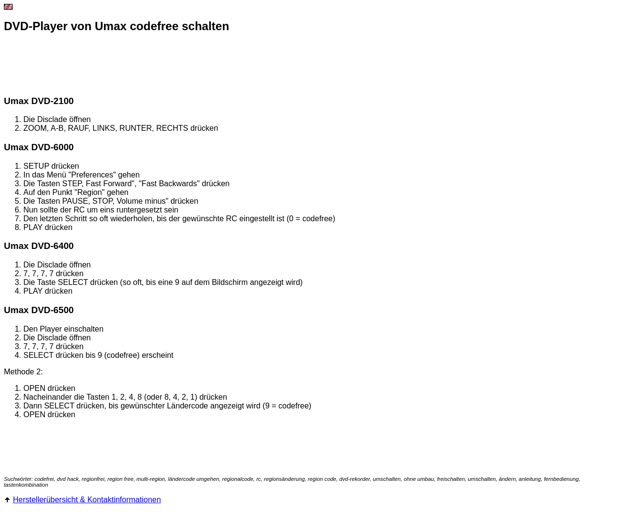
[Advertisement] (181, 65)
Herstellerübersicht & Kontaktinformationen (87, 499)
